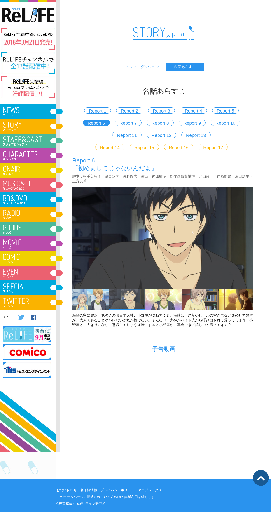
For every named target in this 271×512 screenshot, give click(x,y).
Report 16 (179, 147)
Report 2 (129, 110)
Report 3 (161, 110)
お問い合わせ (66, 490)
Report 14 (110, 147)
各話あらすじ (185, 67)
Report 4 (193, 110)
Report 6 (96, 123)
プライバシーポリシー (117, 490)
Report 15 (144, 147)
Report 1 (97, 110)
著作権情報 (88, 490)
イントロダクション (142, 67)
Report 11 (127, 135)
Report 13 (196, 135)
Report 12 (161, 135)
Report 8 (160, 123)
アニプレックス (150, 490)
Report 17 (213, 147)
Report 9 (192, 123)
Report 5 (225, 110)
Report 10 (225, 123)
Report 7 (128, 123)
